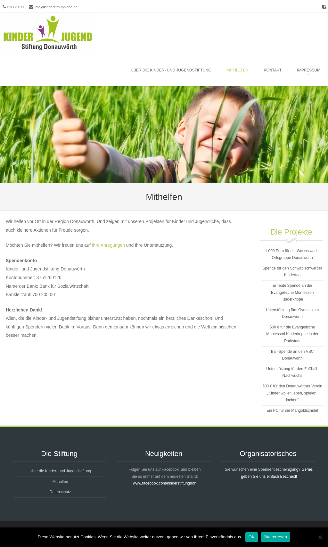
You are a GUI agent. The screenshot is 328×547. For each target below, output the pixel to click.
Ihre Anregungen (108, 245)
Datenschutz (60, 492)
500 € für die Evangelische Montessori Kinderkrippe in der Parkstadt (292, 334)
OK (252, 537)
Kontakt (273, 70)
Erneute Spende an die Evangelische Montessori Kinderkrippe (292, 292)
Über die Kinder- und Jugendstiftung (171, 70)
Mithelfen (238, 70)
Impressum (308, 70)
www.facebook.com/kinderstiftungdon (164, 483)
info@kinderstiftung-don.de (56, 7)
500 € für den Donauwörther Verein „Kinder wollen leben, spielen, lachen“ (292, 393)
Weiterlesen (275, 537)
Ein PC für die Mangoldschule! (292, 410)
